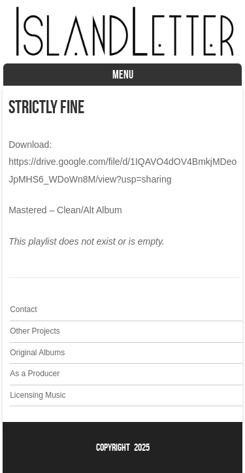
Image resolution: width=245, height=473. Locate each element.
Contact (23, 309)
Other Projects (35, 331)
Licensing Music (37, 395)
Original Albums (37, 352)
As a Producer (34, 373)
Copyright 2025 (123, 447)
